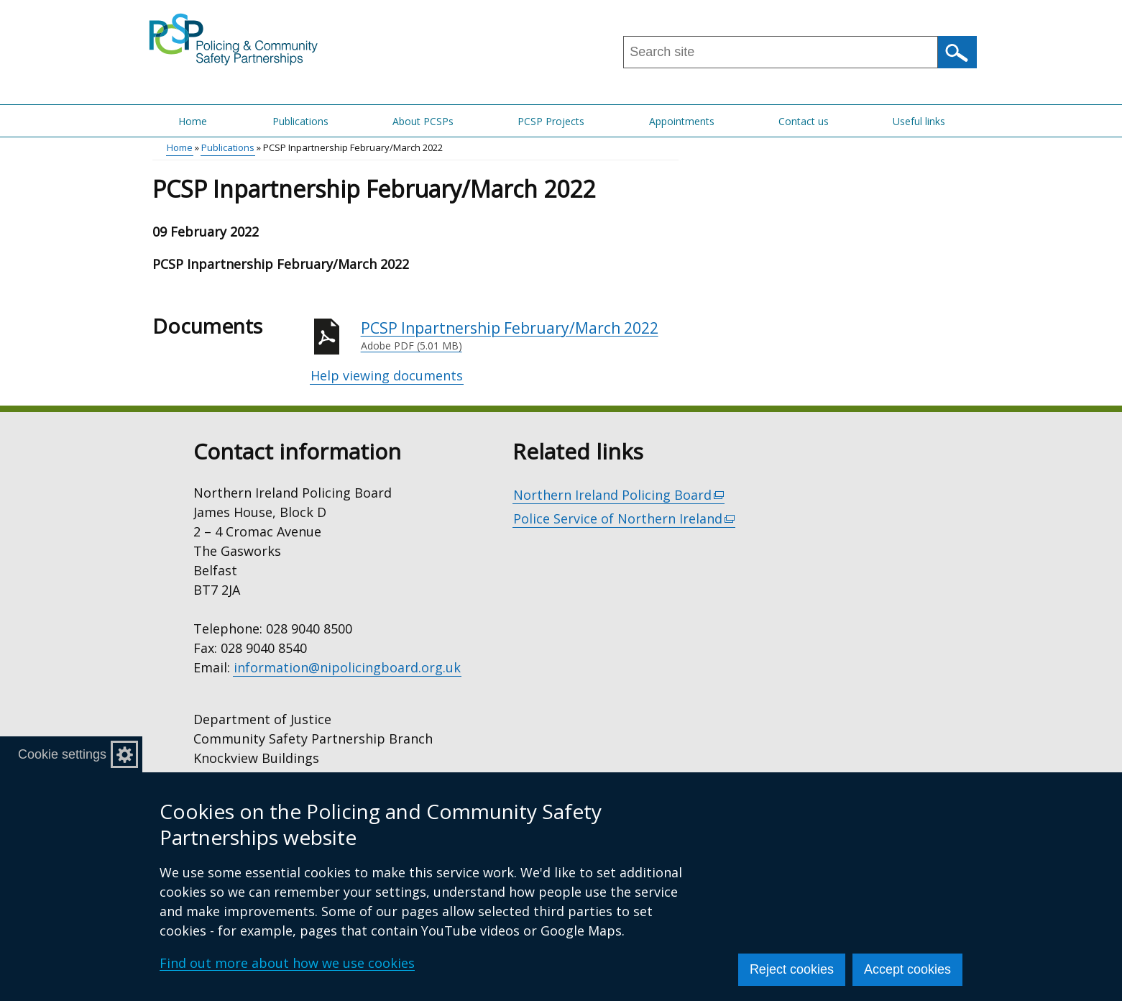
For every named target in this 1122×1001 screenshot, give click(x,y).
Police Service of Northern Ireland (624, 519)
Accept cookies (907, 969)
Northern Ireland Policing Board (619, 495)
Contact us (803, 121)
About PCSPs (423, 121)
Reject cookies (792, 969)
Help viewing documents (387, 375)
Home (192, 121)
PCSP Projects (551, 121)
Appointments (681, 121)
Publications (300, 121)
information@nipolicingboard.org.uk (347, 667)
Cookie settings (62, 754)
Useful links (919, 121)
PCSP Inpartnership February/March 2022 (520, 336)
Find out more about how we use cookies (287, 963)
